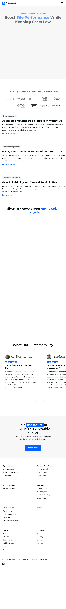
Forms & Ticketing (43, 495)
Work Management (10, 472)
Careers (40, 540)
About (39, 534)
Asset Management (10, 476)
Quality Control (42, 472)
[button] (62, 3)
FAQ (4, 550)
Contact (40, 543)
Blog (5, 534)
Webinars (6, 537)
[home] (9, 3)
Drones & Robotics (44, 489)
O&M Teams (7, 518)
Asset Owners (8, 511)
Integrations (41, 498)
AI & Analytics (42, 492)
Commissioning (42, 476)
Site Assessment (9, 489)
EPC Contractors (9, 514)
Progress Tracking (44, 469)
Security (40, 537)
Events (5, 546)
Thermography (9, 469)
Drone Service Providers (12, 521)
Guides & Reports (9, 543)
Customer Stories (9, 540)
